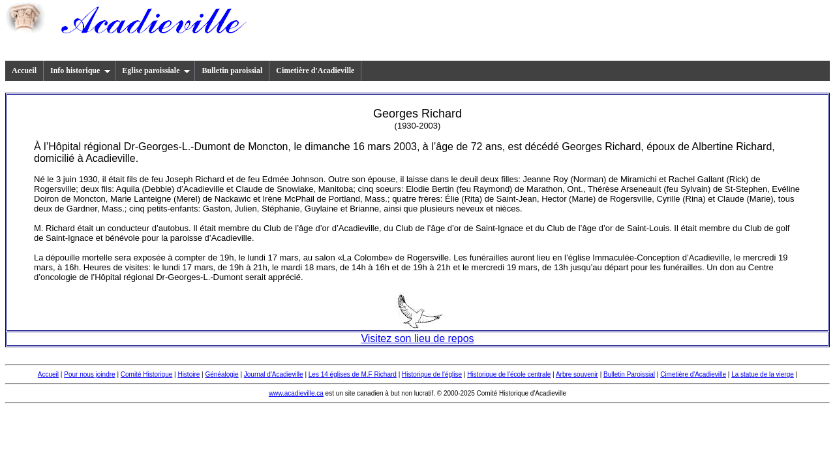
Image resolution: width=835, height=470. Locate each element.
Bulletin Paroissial (629, 374)
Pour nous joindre (89, 374)
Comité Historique (146, 374)
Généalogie (221, 374)
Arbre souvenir (577, 374)
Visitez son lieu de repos (417, 338)
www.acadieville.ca (296, 393)
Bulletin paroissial (232, 70)
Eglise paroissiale (156, 70)
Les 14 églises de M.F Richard (353, 374)
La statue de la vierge (762, 374)
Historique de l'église (432, 374)
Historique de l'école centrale (509, 374)
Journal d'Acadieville (273, 374)
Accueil (24, 70)
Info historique (80, 70)
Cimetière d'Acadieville (315, 70)
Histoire (188, 374)
